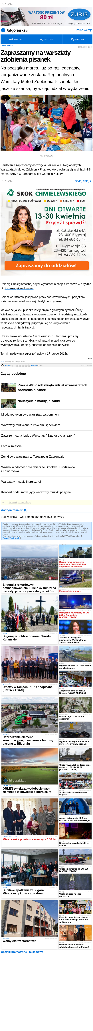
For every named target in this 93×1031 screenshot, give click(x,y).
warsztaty (24, 502)
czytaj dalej (83, 180)
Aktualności (15, 39)
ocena (37, 365)
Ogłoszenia (77, 39)
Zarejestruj (14, 538)
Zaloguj (6, 538)
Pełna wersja (84, 30)
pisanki (12, 502)
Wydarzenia (46, 39)
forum (9, 365)
